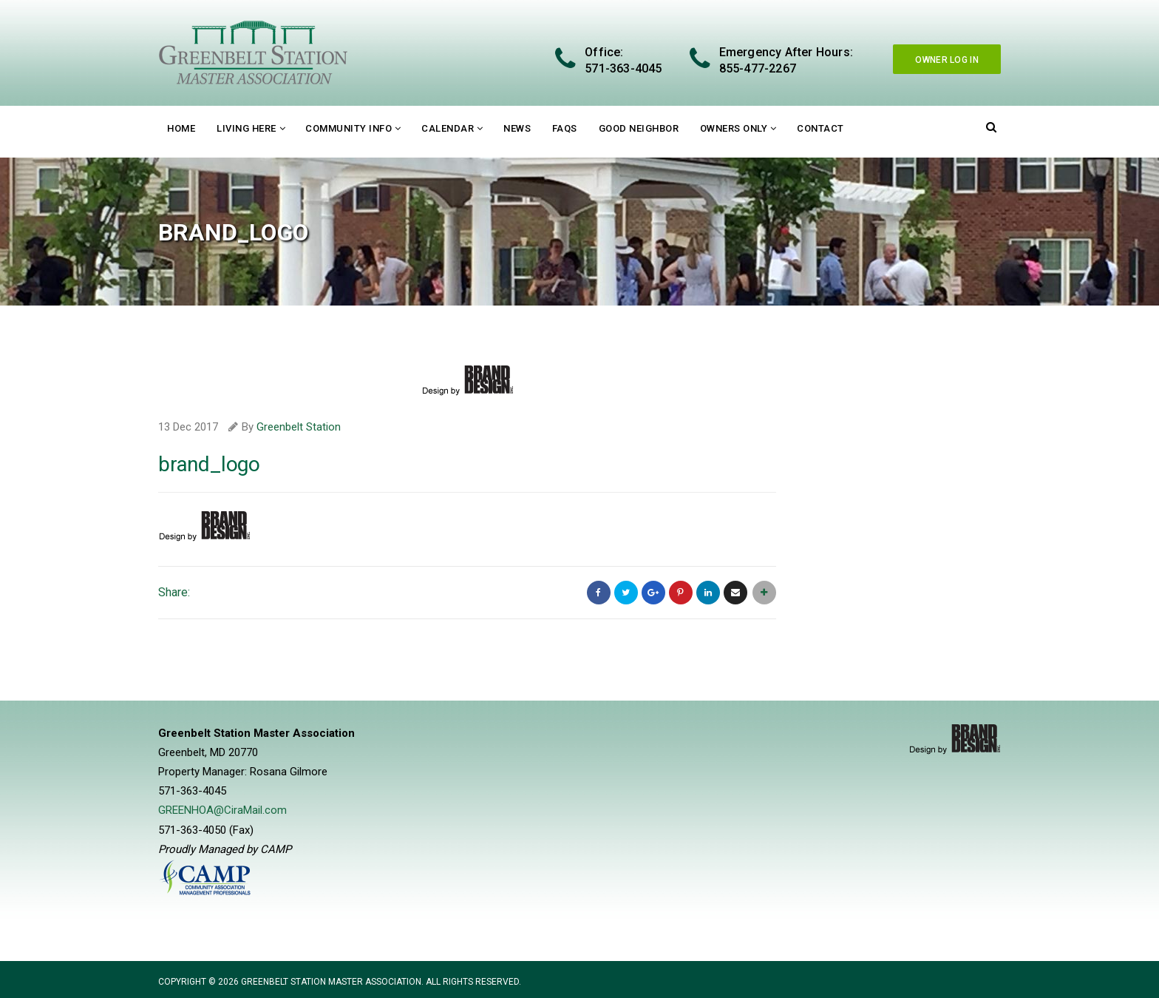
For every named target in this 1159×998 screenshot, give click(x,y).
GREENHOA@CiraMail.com (222, 810)
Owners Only (734, 128)
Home (181, 128)
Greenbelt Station (298, 427)
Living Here (246, 128)
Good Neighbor (639, 128)
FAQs (564, 128)
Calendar (447, 128)
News (517, 128)
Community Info (348, 128)
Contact (820, 128)
